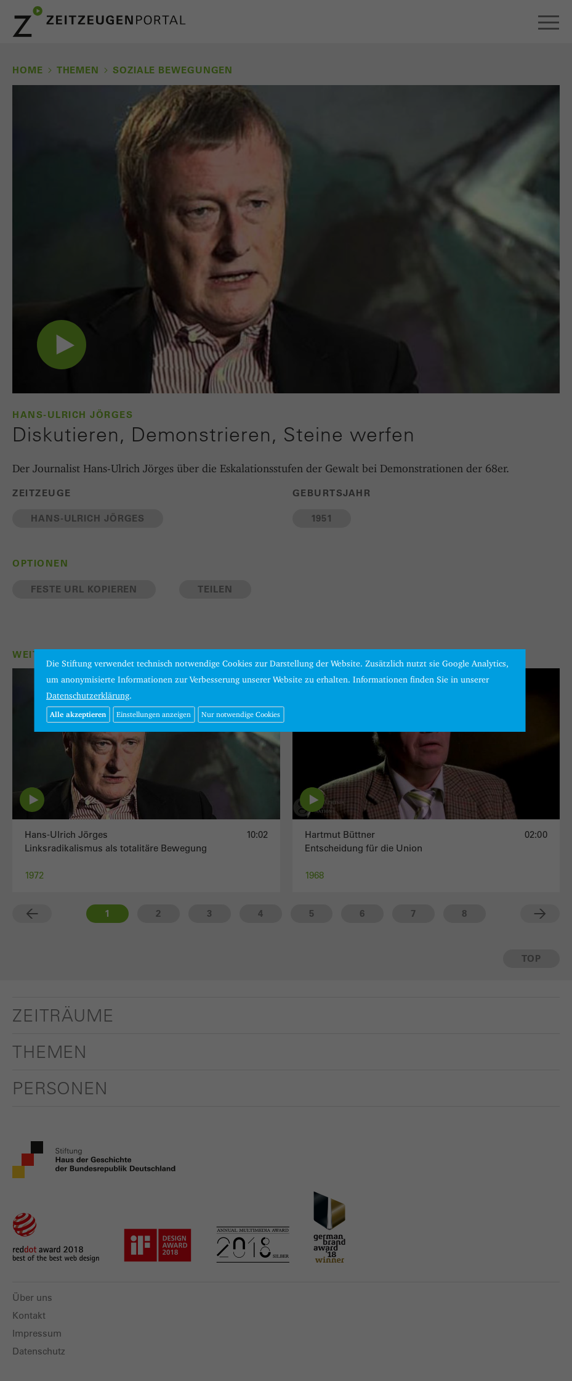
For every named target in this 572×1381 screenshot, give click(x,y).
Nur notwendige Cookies (240, 714)
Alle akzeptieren (78, 714)
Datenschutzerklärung (87, 695)
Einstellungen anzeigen (153, 714)
